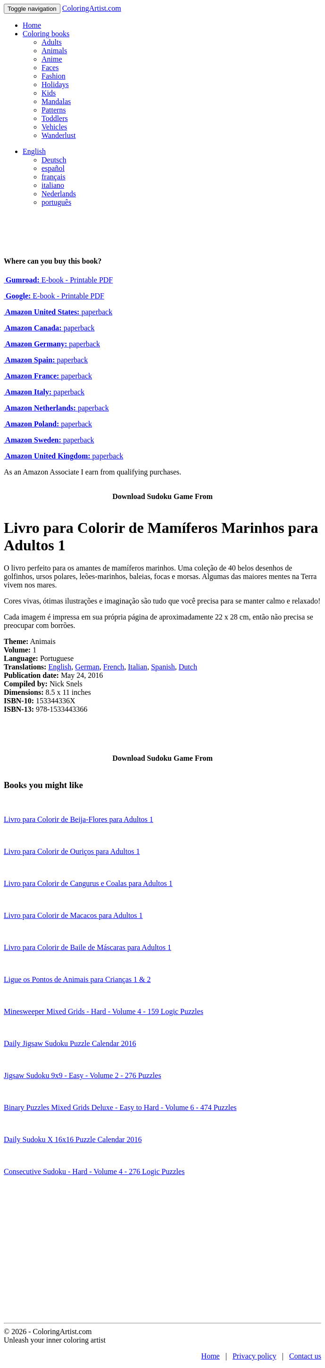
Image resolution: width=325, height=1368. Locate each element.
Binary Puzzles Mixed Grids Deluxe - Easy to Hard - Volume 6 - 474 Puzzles (120, 1107)
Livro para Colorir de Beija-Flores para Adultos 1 (78, 819)
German (87, 667)
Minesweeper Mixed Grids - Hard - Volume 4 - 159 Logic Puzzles (103, 1011)
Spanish (163, 667)
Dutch (188, 667)
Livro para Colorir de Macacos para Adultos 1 (73, 915)
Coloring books (46, 34)
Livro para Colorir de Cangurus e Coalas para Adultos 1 (88, 883)
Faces (50, 68)
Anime (52, 59)
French (113, 667)
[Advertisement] (162, 1252)
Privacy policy (254, 1356)
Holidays (55, 84)
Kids (49, 93)
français (54, 177)
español (53, 168)
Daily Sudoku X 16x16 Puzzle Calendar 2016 (73, 1139)
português (56, 202)
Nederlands (59, 194)
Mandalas (56, 101)
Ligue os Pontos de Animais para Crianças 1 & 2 (77, 979)
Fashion (54, 76)
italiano (53, 185)
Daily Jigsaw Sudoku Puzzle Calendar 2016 (70, 1043)
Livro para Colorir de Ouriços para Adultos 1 (72, 851)
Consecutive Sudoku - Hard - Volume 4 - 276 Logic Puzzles (94, 1171)
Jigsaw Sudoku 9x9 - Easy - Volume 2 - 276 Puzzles (82, 1075)
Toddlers (55, 118)
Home (32, 25)
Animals (54, 51)
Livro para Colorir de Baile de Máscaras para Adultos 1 (87, 947)
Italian (137, 667)
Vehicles (54, 127)
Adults (52, 42)
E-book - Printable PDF (58, 280)
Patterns (54, 110)
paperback (58, 312)
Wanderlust (58, 135)
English (34, 151)
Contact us (305, 1356)
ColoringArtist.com (91, 8)
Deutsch (54, 160)
